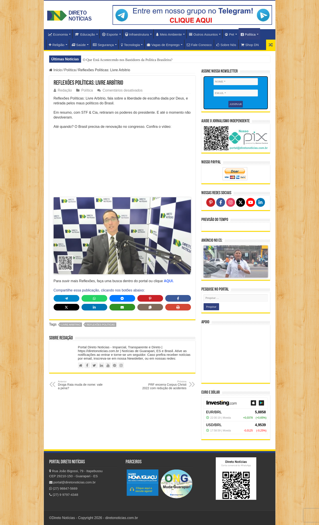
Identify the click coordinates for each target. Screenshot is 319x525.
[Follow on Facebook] (220, 202)
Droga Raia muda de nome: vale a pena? (80, 386)
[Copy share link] (150, 308)
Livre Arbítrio (70, 326)
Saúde (79, 45)
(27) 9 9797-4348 (63, 494)
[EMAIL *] (236, 93)
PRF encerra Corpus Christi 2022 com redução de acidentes (164, 386)
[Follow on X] (240, 202)
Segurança (103, 45)
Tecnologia (130, 45)
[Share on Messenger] (122, 299)
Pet (229, 34)
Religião (56, 45)
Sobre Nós (226, 45)
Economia (58, 34)
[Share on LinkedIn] (94, 308)
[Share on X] (66, 308)
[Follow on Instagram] (230, 202)
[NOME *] (236, 81)
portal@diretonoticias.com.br (72, 482)
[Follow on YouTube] (250, 202)
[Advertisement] (122, 164)
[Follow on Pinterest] (210, 202)
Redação (65, 90)
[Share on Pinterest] (150, 299)
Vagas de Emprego (163, 45)
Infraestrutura (137, 34)
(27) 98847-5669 (63, 488)
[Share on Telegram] (66, 299)
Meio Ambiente (169, 34)
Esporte (110, 34)
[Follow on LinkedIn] (260, 202)
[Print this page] (178, 308)
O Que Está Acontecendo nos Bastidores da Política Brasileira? (127, 60)
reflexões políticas (101, 326)
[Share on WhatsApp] (94, 299)
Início (55, 70)
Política (248, 34)
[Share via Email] (122, 308)
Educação (85, 34)
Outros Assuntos (203, 34)
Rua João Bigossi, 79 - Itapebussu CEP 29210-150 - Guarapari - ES (76, 473)
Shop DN (250, 45)
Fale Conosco (199, 45)
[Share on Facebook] (178, 299)
